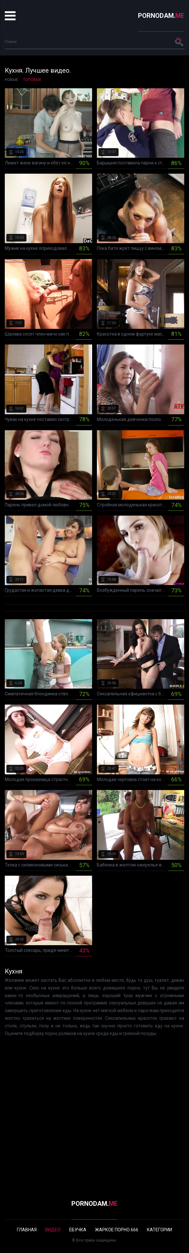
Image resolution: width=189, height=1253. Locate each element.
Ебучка (77, 1229)
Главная (27, 1229)
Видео (53, 1229)
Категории (159, 1229)
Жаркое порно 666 (116, 1229)
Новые (11, 79)
